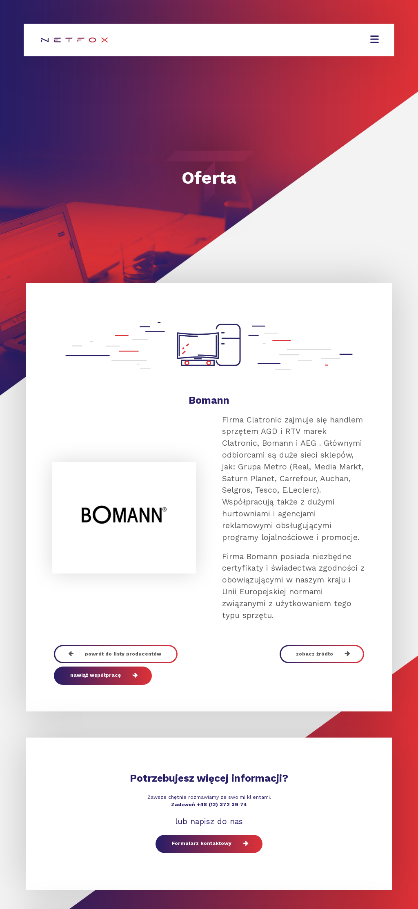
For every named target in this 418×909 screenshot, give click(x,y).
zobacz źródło (322, 654)
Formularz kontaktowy (209, 844)
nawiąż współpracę (103, 676)
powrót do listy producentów (115, 654)
